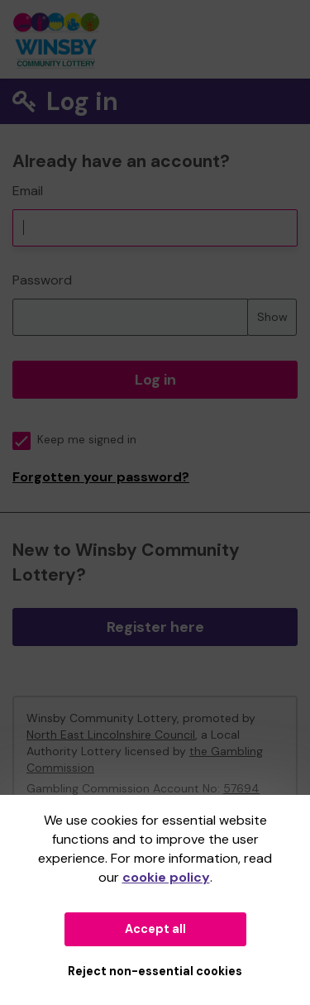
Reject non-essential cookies (155, 971)
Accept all (155, 928)
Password (42, 280)
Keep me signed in (74, 439)
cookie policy (166, 877)
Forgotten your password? (100, 477)
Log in (155, 380)
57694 (241, 788)
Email (27, 190)
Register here (155, 627)
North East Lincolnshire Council (110, 734)
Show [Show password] (272, 316)
